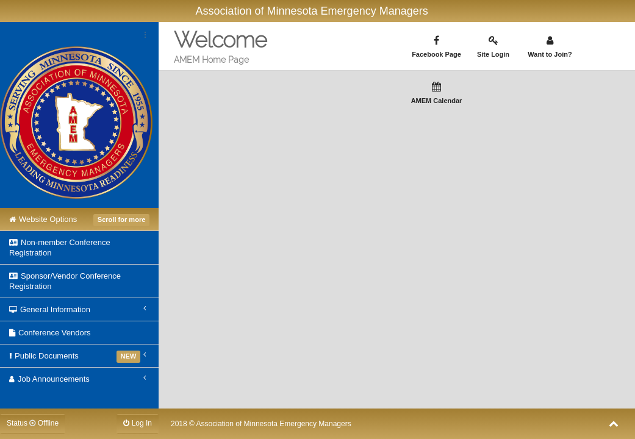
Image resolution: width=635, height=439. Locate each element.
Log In (137, 423)
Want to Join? (550, 46)
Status (33, 423)
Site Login (493, 46)
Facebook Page (436, 46)
